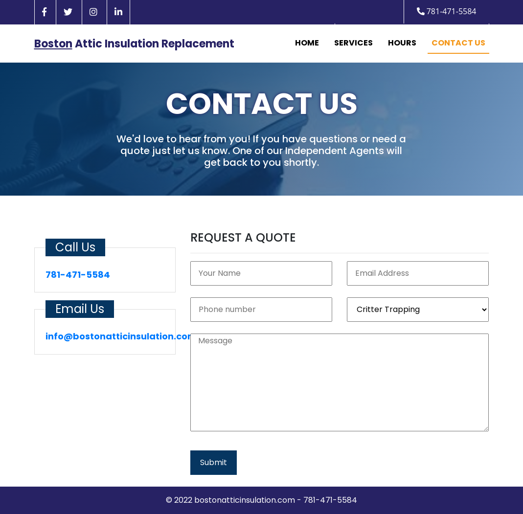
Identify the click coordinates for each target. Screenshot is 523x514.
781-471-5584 (447, 11)
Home (307, 42)
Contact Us (458, 42)
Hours (402, 42)
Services (353, 42)
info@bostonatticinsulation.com (121, 336)
